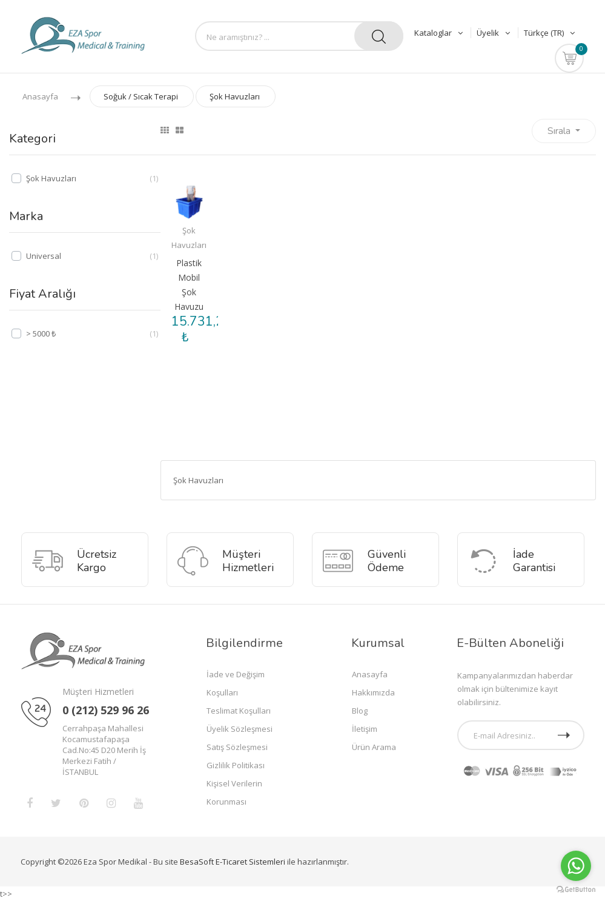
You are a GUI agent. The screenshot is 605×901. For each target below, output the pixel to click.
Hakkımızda (373, 692)
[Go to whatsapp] (576, 866)
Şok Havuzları (235, 96)
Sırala (560, 131)
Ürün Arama (374, 747)
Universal (43, 255)
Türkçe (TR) (549, 32)
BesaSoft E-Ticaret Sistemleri (232, 861)
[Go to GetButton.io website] (576, 889)
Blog (360, 710)
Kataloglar (439, 32)
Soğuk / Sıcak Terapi (141, 96)
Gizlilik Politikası (236, 765)
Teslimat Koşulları (239, 710)
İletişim (364, 728)
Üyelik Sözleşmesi (240, 728)
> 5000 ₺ (41, 333)
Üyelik (494, 32)
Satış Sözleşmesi (237, 747)
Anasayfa (40, 96)
